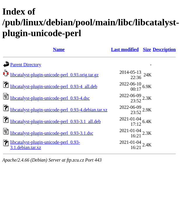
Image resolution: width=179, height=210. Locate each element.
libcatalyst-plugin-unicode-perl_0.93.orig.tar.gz (54, 74)
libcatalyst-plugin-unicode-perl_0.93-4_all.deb (53, 86)
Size (147, 49)
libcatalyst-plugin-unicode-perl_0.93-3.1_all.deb (55, 121)
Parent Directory (25, 64)
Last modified (125, 49)
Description (164, 49)
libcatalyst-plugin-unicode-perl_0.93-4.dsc (50, 98)
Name (59, 49)
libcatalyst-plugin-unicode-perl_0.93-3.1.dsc (51, 133)
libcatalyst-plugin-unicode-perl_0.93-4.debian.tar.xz (58, 109)
